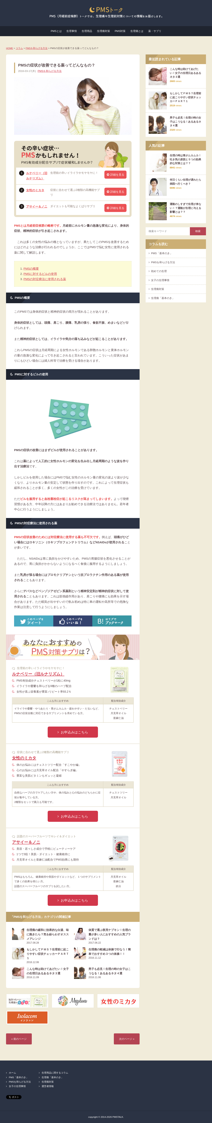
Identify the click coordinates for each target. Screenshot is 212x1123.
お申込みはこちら (74, 732)
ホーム (12, 1072)
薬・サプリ (154, 31)
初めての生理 (159, 271)
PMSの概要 (31, 268)
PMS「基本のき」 (161, 253)
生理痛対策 (103, 31)
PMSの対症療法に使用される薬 (45, 279)
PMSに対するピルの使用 (40, 273)
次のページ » (126, 1038)
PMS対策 (120, 31)
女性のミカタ (35, 190)
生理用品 (87, 31)
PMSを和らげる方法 (36, 48)
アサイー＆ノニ (36, 206)
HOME (9, 48)
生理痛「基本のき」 (163, 298)
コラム (19, 48)
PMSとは (56, 31)
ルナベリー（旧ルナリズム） (38, 674)
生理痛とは (136, 31)
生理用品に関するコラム (55, 1072)
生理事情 (71, 31)
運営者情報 (48, 1086)
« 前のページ (19, 1038)
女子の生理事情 (160, 280)
